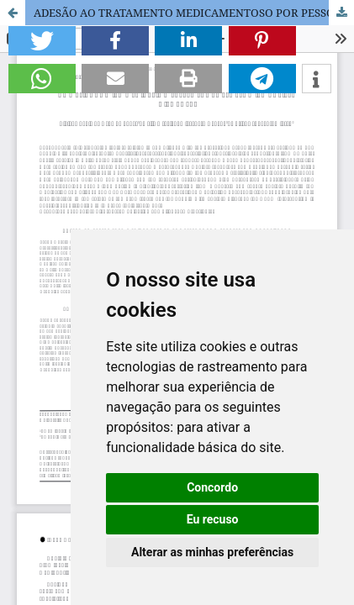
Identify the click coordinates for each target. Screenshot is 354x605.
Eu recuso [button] (213, 519)
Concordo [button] (212, 487)
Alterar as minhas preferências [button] (212, 552)
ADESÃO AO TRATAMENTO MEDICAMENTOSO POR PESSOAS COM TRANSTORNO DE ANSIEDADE (194, 12)
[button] (42, 40)
